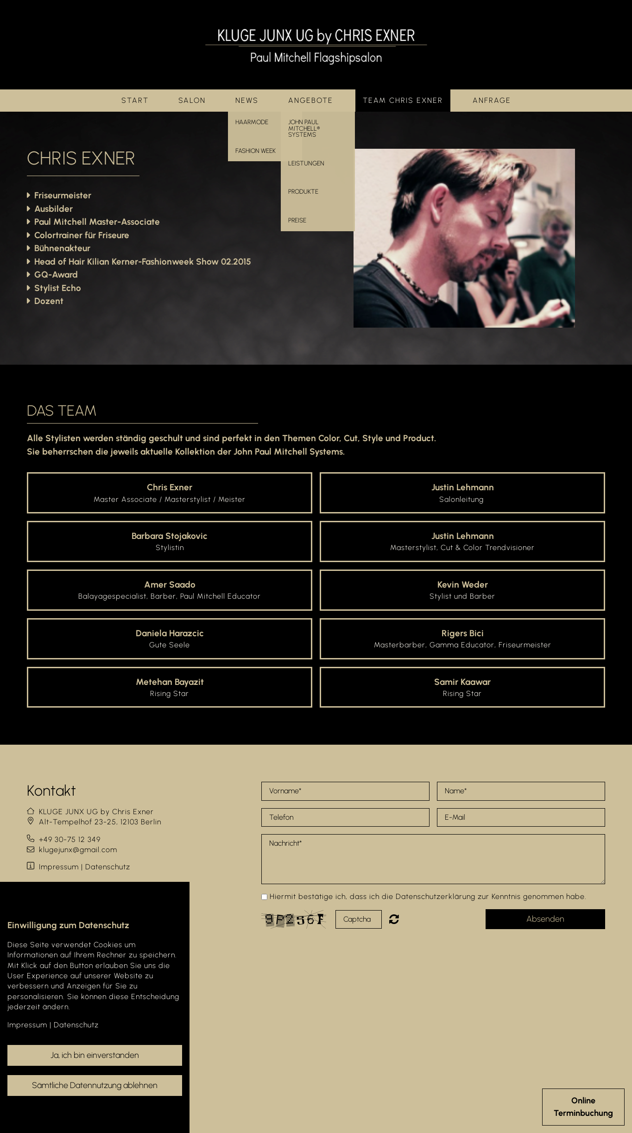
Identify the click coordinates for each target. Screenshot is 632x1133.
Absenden (545, 919)
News (247, 100)
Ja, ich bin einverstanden (95, 1055)
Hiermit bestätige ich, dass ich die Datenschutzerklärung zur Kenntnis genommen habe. (428, 896)
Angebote (310, 100)
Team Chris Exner (403, 100)
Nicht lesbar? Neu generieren (400, 918)
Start (135, 100)
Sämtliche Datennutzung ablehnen (95, 1085)
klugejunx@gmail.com (78, 849)
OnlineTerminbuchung (583, 1106)
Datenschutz (107, 866)
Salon (192, 100)
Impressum (59, 866)
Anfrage (492, 100)
